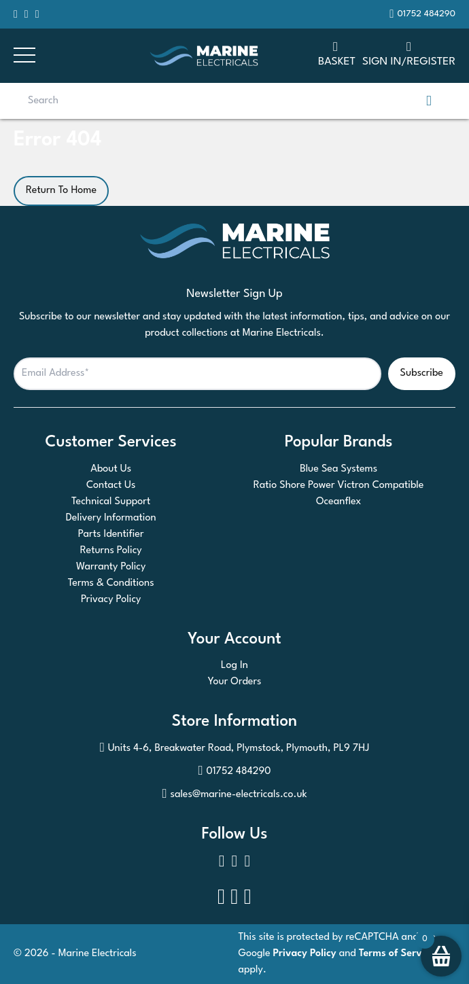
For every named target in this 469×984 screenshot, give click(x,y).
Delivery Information (111, 518)
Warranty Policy (110, 567)
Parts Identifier (111, 534)
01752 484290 (234, 772)
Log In (234, 666)
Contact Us (110, 485)
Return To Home (61, 191)
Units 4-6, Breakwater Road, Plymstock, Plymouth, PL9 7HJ (235, 749)
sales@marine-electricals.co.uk (234, 795)
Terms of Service (397, 954)
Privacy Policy (111, 600)
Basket (336, 53)
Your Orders (235, 682)
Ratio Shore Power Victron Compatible (339, 485)
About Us (110, 469)
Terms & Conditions (111, 583)
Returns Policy (111, 551)
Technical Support (110, 502)
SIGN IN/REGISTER (408, 53)
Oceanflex (339, 502)
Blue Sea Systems (338, 469)
